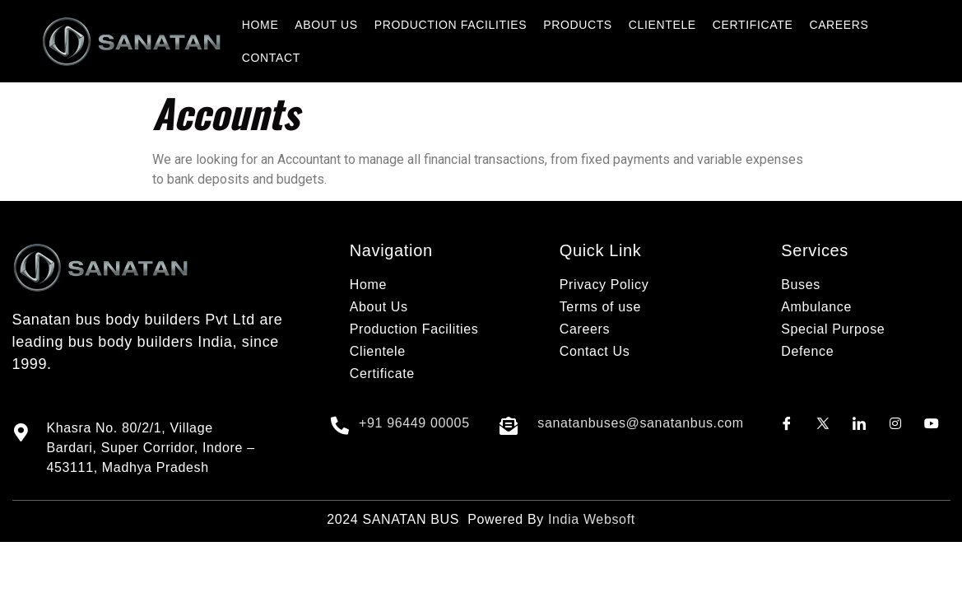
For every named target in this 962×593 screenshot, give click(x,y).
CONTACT (271, 57)
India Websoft (591, 519)
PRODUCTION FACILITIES (450, 24)
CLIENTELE (662, 24)
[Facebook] (786, 423)
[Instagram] (895, 423)
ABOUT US (326, 24)
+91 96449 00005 (414, 423)
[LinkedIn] (859, 423)
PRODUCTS (577, 24)
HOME (260, 24)
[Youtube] (931, 423)
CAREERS (838, 24)
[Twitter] (823, 423)
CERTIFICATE (753, 24)
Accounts (225, 112)
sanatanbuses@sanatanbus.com (640, 423)
